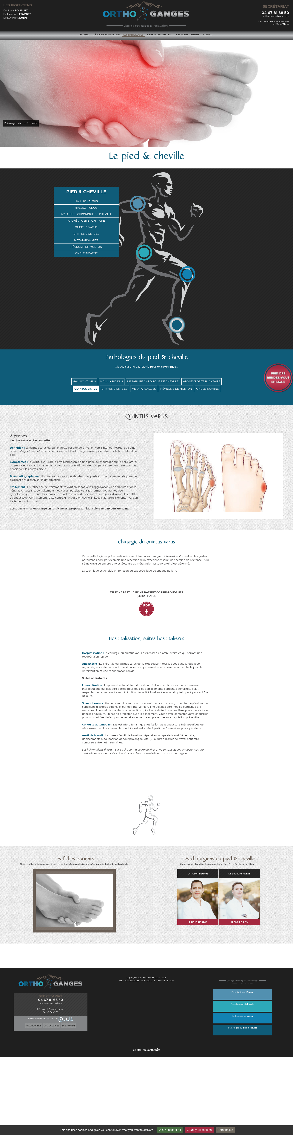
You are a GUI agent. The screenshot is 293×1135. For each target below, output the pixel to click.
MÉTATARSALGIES (86, 239)
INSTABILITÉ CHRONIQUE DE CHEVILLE (86, 214)
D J (15, 10)
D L (17, 14)
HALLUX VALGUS (86, 201)
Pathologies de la (243, 1004)
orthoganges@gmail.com (276, 16)
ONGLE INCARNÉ (86, 252)
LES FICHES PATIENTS (187, 35)
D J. (33, 1026)
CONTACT (208, 35)
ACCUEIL (84, 35)
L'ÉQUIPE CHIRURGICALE (106, 35)
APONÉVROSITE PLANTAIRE (86, 221)
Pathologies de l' (242, 992)
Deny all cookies (199, 1129)
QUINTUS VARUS (86, 227)
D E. (68, 1026)
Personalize (225, 1129)
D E (15, 17)
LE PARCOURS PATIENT (159, 35)
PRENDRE (198, 922)
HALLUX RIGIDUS (86, 208)
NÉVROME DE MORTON (86, 246)
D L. (51, 1026)
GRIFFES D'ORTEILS (86, 233)
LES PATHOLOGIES (133, 35)
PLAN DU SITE (148, 981)
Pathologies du (242, 1016)
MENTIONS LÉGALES (129, 981)
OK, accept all (170, 1129)
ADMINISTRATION (165, 981)
